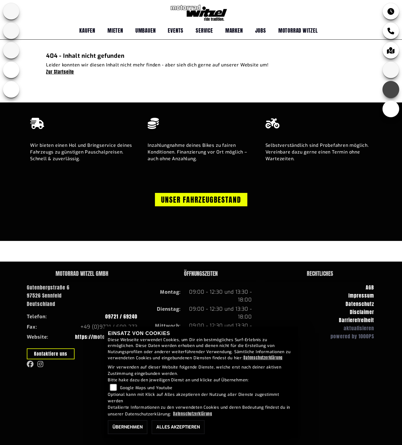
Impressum (361, 295)
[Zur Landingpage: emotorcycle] (11, 89)
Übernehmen (128, 427)
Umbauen (145, 30)
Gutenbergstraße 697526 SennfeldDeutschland (48, 295)
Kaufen (87, 30)
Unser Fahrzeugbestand (201, 199)
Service (204, 30)
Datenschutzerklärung (263, 358)
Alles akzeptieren (178, 427)
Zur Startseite (60, 71)
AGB (370, 287)
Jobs (260, 30)
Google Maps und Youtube (146, 388)
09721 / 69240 (121, 316)
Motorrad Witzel (298, 30)
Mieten (115, 30)
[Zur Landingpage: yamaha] (11, 30)
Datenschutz (360, 304)
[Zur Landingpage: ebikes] (11, 69)
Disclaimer (362, 312)
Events (175, 30)
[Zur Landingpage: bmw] (11, 11)
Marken (234, 30)
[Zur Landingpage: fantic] (11, 50)
